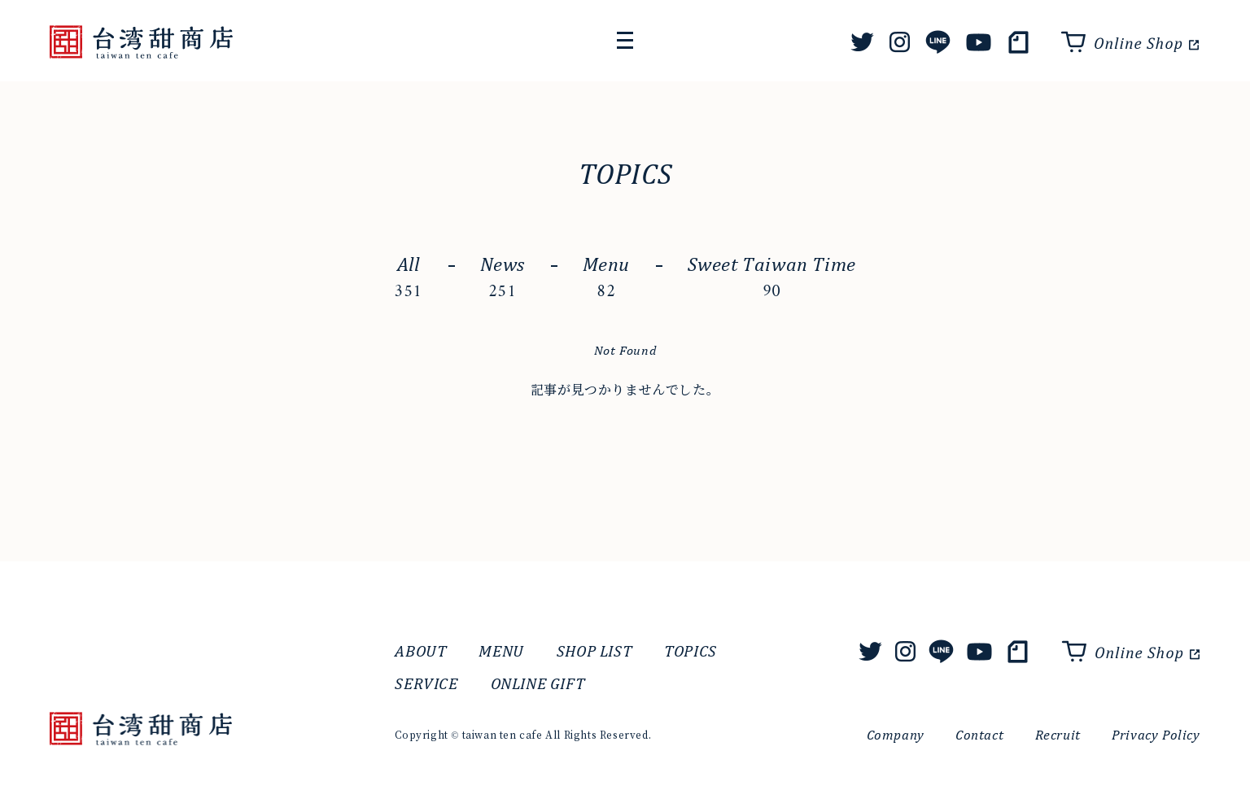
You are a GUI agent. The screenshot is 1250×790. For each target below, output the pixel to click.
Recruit (1058, 735)
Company (895, 735)
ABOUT (420, 650)
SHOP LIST (594, 650)
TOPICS (690, 650)
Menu (606, 279)
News (502, 279)
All (408, 279)
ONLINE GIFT (538, 683)
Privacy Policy (1156, 735)
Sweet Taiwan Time (772, 279)
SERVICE (426, 683)
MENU (501, 650)
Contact (979, 735)
